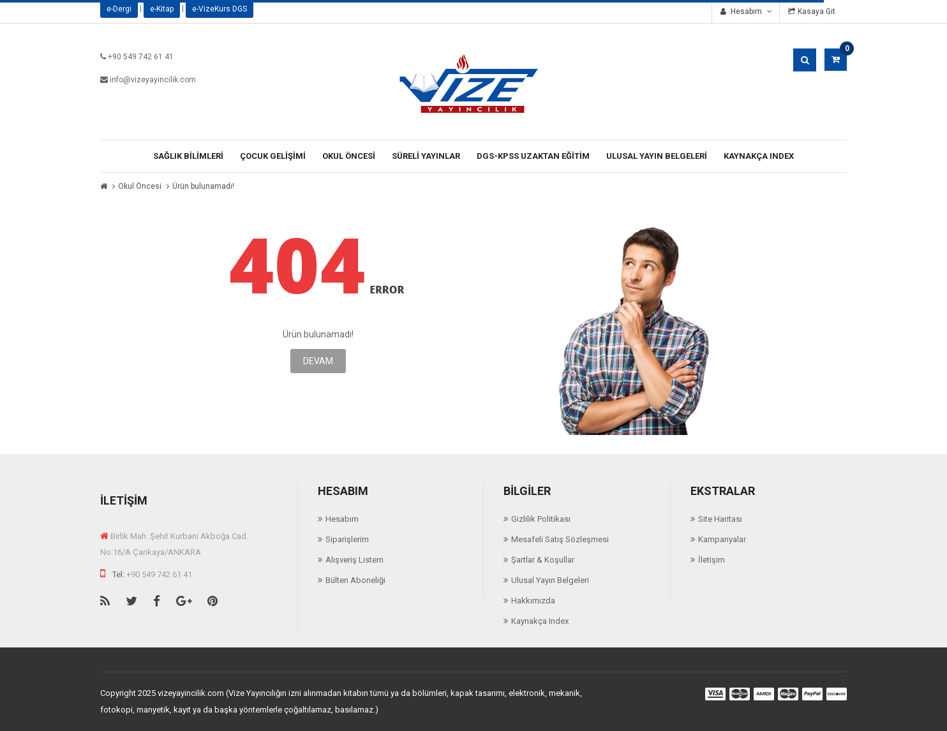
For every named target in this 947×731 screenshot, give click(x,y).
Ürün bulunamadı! (203, 186)
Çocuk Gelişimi (273, 156)
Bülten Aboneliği (355, 580)
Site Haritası (720, 519)
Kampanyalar (722, 539)
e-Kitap (162, 8)
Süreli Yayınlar (426, 156)
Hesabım (342, 519)
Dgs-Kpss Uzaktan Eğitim (533, 156)
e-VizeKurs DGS (219, 8)
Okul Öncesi (348, 156)
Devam (318, 361)
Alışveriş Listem (354, 560)
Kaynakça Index (759, 156)
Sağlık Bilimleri (188, 156)
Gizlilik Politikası (540, 519)
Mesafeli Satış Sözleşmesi (560, 539)
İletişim (711, 560)
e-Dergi (119, 8)
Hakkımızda (533, 600)
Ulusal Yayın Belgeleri (656, 156)
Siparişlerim (347, 539)
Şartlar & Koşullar (542, 560)
